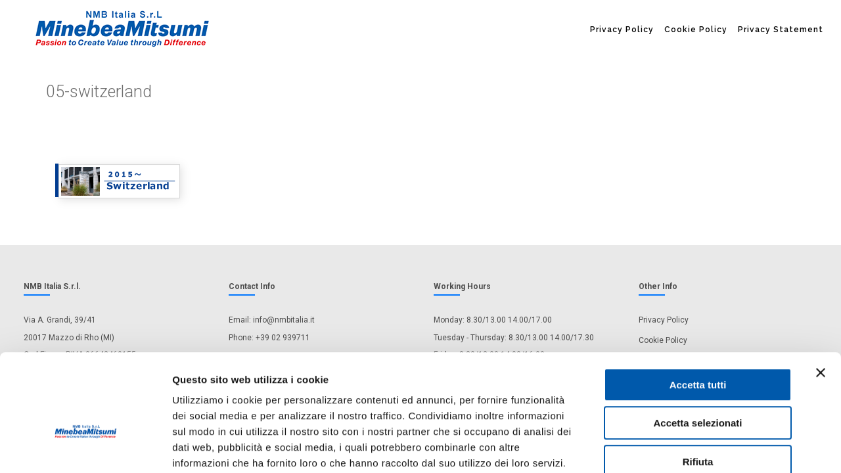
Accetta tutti (698, 312)
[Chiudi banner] (820, 300)
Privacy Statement (780, 29)
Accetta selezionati (697, 351)
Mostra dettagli (691, 447)
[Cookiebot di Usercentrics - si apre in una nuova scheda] (85, 447)
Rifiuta (698, 389)
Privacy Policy (622, 29)
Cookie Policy (695, 29)
